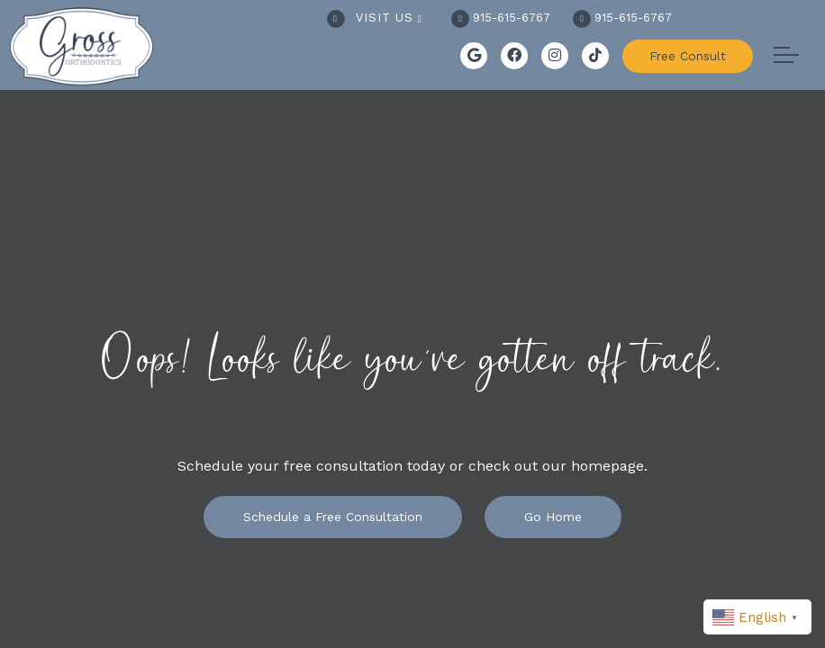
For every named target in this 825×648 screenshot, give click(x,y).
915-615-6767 (500, 17)
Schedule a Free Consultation (332, 516)
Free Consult (687, 56)
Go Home (553, 516)
